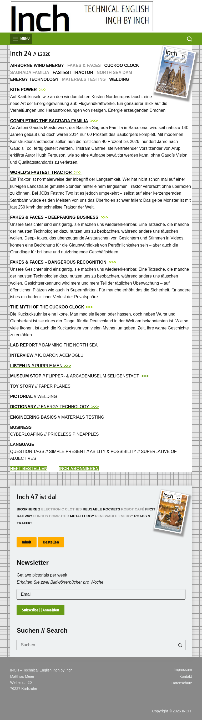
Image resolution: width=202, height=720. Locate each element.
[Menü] (21, 39)
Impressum (183, 670)
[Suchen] (189, 38)
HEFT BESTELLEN (28, 468)
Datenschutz (181, 683)
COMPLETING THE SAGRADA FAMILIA (49, 121)
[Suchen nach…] (96, 645)
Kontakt (185, 676)
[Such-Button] (180, 645)
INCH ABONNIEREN (79, 468)
